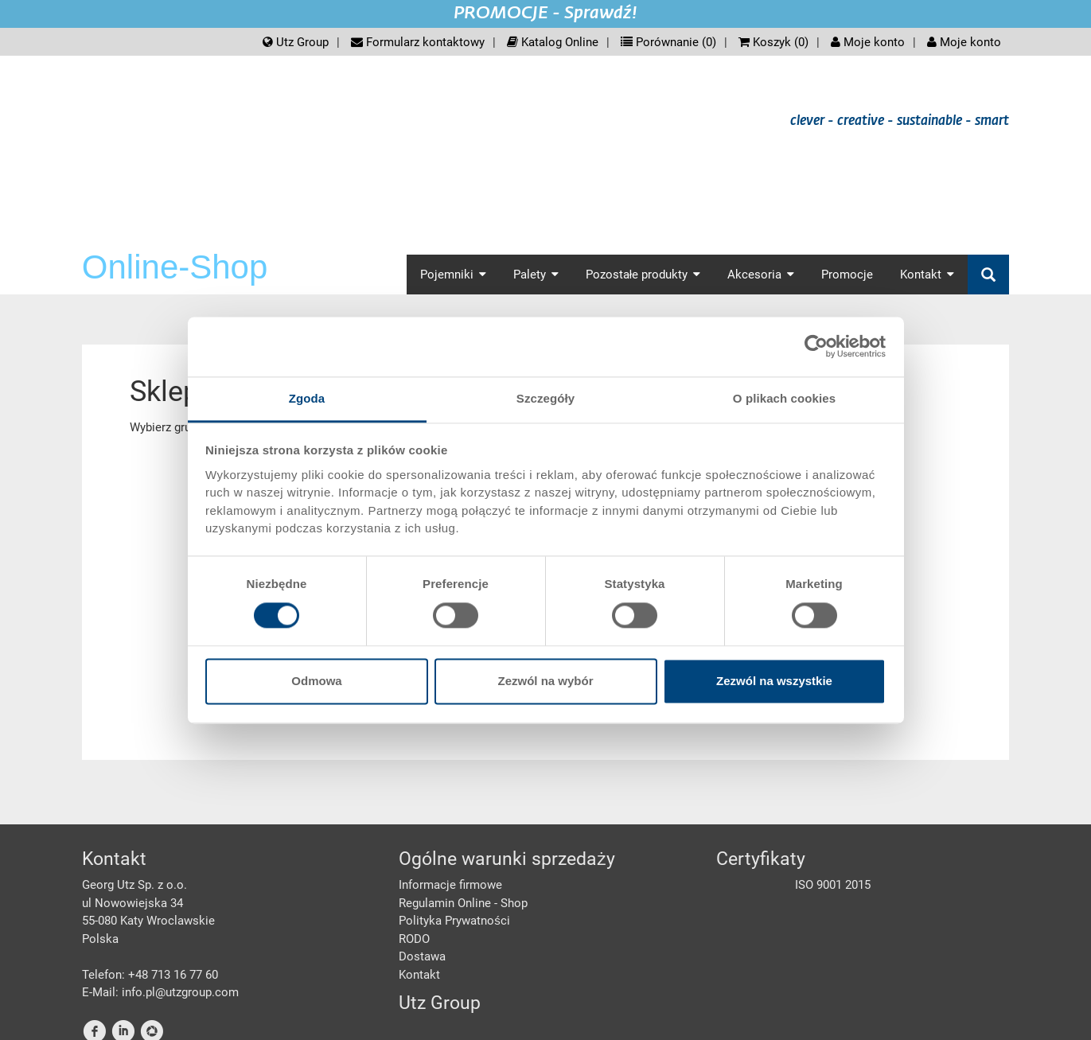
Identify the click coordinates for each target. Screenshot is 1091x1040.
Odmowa (316, 681)
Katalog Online (552, 42)
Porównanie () (668, 42)
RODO (414, 939)
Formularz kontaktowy (418, 42)
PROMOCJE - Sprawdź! (545, 13)
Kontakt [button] (927, 274)
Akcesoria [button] (760, 274)
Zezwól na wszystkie (774, 681)
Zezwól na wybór (545, 681)
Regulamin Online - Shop (463, 903)
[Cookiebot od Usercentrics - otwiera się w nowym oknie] (816, 346)
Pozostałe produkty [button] (643, 274)
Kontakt (419, 975)
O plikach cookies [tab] (784, 398)
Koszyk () (773, 42)
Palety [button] (536, 274)
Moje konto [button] (964, 42)
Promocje (847, 274)
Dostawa (422, 956)
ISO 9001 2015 (833, 885)
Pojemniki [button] (453, 274)
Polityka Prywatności (454, 920)
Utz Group (296, 42)
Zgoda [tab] (307, 398)
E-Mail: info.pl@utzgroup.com (160, 992)
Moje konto (868, 42)
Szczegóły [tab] (545, 398)
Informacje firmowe (450, 885)
